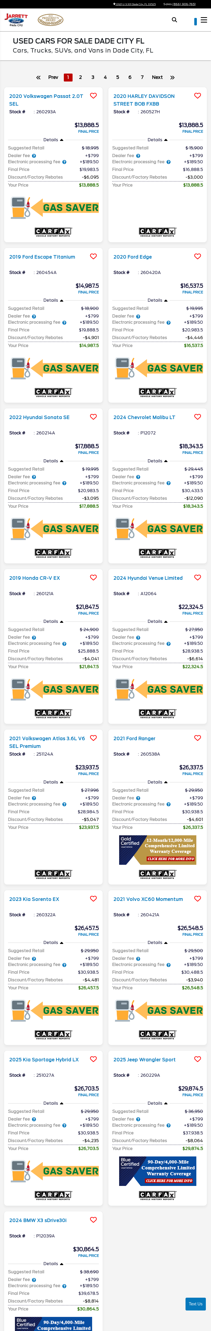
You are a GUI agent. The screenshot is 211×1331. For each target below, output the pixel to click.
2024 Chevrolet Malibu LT (149, 396)
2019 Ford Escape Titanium (47, 250)
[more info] (53, 87)
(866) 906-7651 (184, 4)
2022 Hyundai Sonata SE (44, 396)
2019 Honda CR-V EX (38, 542)
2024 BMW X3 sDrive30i (43, 1156)
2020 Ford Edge (135, 250)
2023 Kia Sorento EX (38, 849)
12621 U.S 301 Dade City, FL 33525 (130, 4)
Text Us (196, 1304)
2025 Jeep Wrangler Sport (149, 1002)
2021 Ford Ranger (137, 696)
